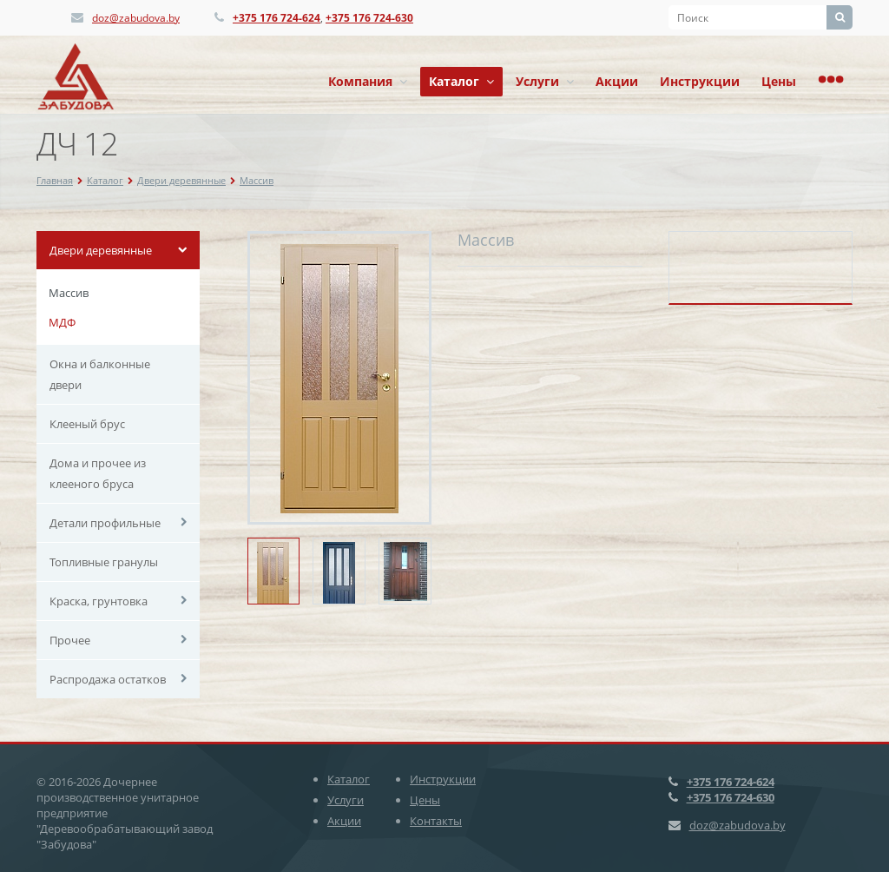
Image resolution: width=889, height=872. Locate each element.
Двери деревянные (181, 180)
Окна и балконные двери (99, 374)
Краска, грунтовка (98, 601)
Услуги (545, 81)
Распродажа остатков (107, 679)
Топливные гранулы (103, 562)
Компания (367, 81)
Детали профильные (105, 523)
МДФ (62, 322)
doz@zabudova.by (136, 17)
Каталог (461, 81)
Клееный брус (87, 424)
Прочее (69, 640)
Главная (54, 180)
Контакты (436, 821)
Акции (617, 81)
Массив (256, 180)
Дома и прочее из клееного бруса (97, 473)
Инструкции (700, 81)
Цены (778, 81)
